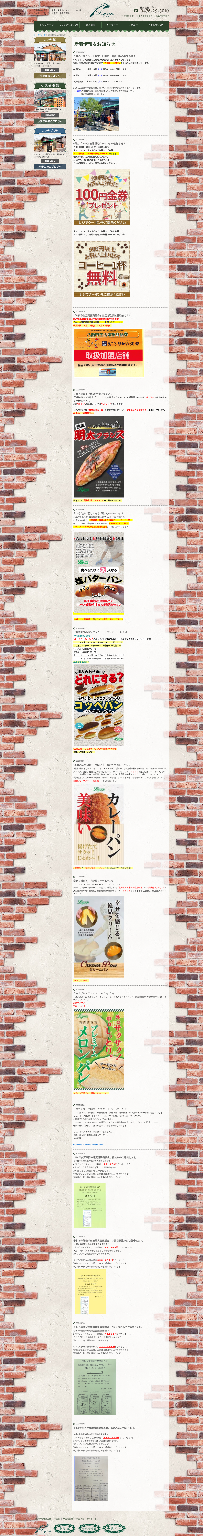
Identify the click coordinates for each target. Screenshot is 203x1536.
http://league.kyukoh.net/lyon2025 (88, 1145)
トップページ (40, 35)
